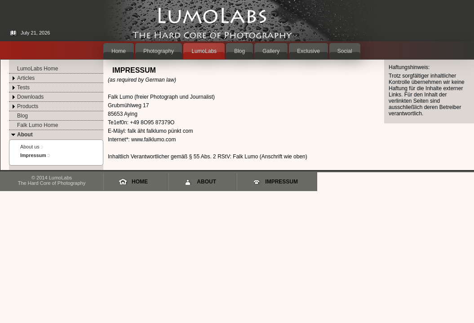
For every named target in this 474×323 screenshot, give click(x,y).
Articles (26, 78)
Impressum (33, 155)
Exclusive (308, 51)
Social (344, 51)
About (25, 134)
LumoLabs (204, 51)
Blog (239, 51)
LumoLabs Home (37, 68)
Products (27, 106)
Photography (158, 51)
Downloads (30, 97)
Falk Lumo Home (37, 125)
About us (30, 146)
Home (118, 51)
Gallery (270, 51)
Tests (23, 87)
